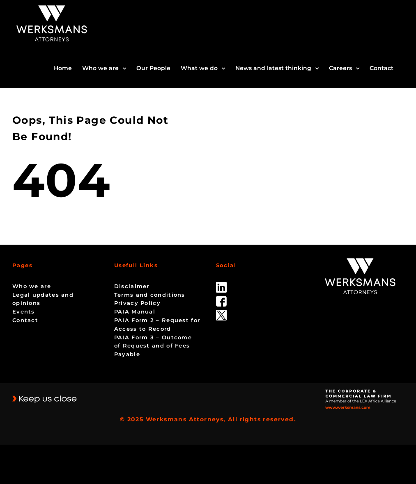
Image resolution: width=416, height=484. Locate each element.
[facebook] (221, 298)
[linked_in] (221, 285)
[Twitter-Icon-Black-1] (221, 312)
